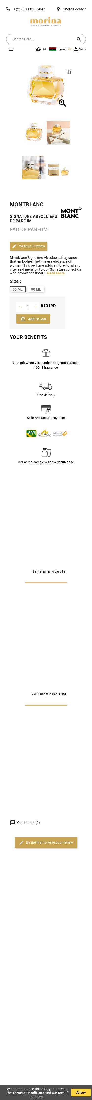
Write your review (28, 246)
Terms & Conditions (28, 1093)
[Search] (41, 39)
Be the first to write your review (46, 842)
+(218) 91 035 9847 (29, 9)
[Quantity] (28, 307)
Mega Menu (11, 49)
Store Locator (75, 9)
